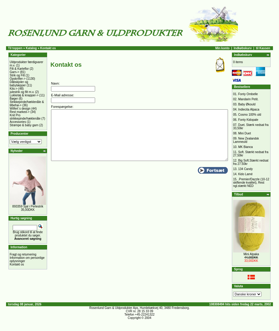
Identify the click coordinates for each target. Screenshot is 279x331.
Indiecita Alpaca (248, 109)
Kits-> (14, 88)
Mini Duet (244, 133)
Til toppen (15, 48)
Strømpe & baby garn (24, 125)
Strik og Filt (17, 75)
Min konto (222, 48)
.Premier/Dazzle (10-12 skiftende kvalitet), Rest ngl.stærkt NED (251, 183)
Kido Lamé (245, 174)
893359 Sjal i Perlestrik (27, 206)
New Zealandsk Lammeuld (246, 140)
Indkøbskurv (243, 48)
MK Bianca (245, 147)
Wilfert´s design (20, 108)
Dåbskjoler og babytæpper (19, 83)
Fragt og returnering (23, 254)
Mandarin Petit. (248, 99)
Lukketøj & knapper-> (24, 95)
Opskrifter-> (18, 78)
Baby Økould (246, 104)
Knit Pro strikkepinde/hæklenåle (25, 117)
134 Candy (245, 169)
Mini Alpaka (251, 254)
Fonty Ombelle (248, 94)
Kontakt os (17, 264)
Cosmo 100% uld (249, 114)
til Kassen (263, 48)
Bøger (14, 98)
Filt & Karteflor (19, 68)
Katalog (31, 48)
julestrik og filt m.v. (22, 92)
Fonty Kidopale (248, 119)
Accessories (18, 122)
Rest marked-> (20, 112)
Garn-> (14, 72)
